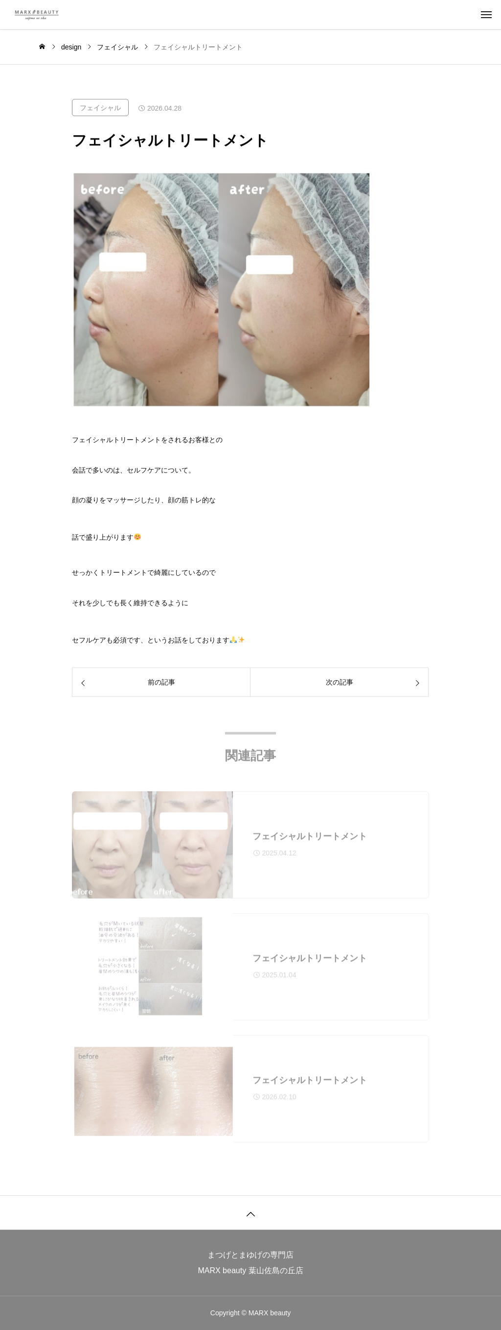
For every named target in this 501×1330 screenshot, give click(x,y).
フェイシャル (100, 108)
